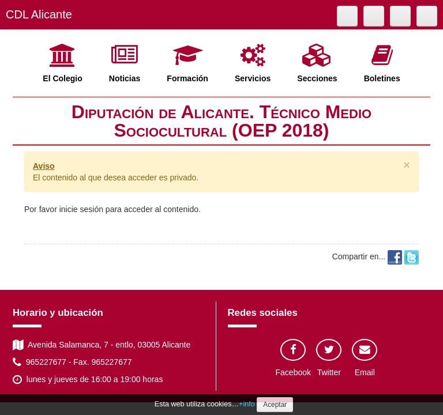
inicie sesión (81, 209)
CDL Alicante (39, 14)
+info (247, 404)
